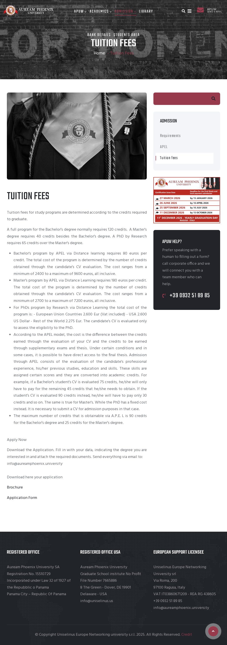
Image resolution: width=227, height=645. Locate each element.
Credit (186, 634)
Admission (125, 11)
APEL (164, 147)
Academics (101, 11)
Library (146, 11)
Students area (127, 35)
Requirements (170, 136)
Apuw (80, 11)
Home (99, 53)
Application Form (22, 498)
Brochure (15, 487)
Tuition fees (169, 158)
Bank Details (99, 35)
